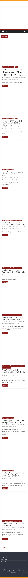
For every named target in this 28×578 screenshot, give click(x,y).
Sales (16, 66)
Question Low (9, 426)
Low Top (4, 228)
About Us (3, 561)
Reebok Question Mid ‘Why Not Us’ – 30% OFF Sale (12, 318)
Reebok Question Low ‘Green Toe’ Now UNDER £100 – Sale (13, 224)
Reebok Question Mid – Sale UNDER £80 (13, 524)
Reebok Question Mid (15, 128)
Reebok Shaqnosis (15, 79)
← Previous (4, 547)
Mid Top (5, 128)
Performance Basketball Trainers (10, 220)
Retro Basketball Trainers (8, 66)
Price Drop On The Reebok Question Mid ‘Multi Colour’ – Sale (13, 174)
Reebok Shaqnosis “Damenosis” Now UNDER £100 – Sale (12, 72)
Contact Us (4, 559)
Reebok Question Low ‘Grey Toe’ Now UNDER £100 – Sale (13, 271)
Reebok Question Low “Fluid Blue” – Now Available (13, 474)
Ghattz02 (17, 77)
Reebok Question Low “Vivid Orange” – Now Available (13, 421)
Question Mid (10, 179)
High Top (5, 79)
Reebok (9, 79)
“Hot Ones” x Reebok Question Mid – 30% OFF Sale (13, 371)
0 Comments (22, 77)
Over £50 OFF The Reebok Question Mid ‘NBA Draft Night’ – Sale (12, 123)
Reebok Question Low (14, 228)
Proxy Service (4, 557)
